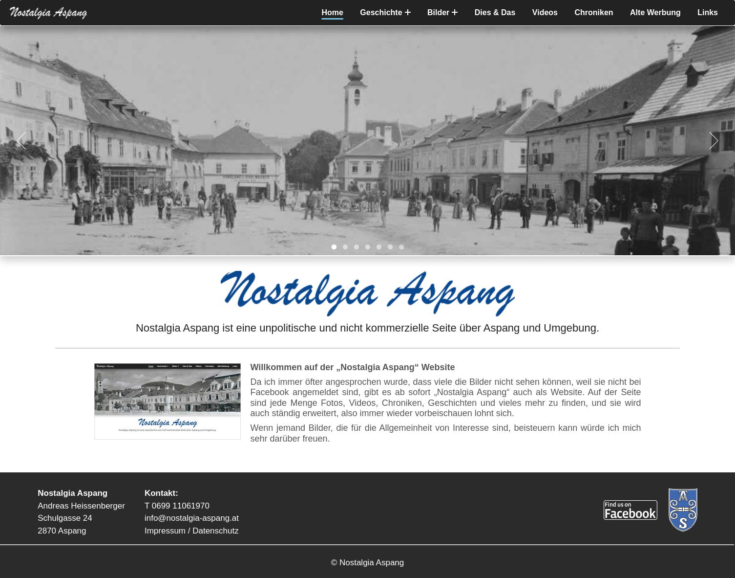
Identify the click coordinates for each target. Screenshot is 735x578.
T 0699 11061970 (177, 506)
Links (707, 12)
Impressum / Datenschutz (192, 530)
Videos (545, 12)
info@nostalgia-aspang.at (192, 518)
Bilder (442, 12)
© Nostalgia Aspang (367, 562)
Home (332, 12)
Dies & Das (495, 12)
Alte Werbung (655, 12)
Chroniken (593, 12)
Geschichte (385, 12)
